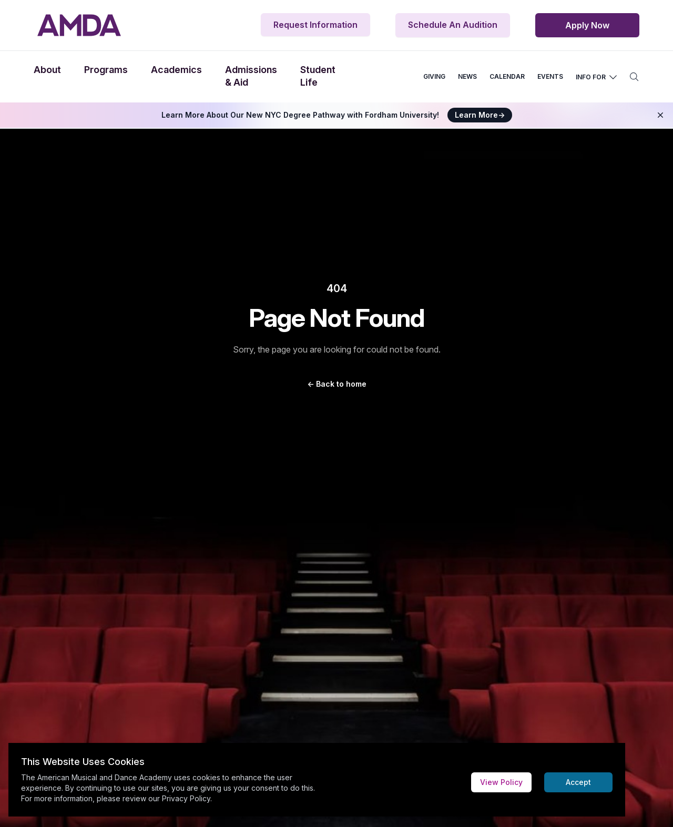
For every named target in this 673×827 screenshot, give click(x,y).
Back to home (336, 383)
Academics (176, 69)
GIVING (434, 76)
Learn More (480, 114)
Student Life (317, 76)
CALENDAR (507, 76)
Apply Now (587, 25)
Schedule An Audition (452, 24)
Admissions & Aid (251, 76)
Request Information (315, 24)
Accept (578, 782)
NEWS (467, 76)
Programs (106, 69)
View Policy (501, 782)
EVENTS (550, 76)
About (47, 69)
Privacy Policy (186, 798)
